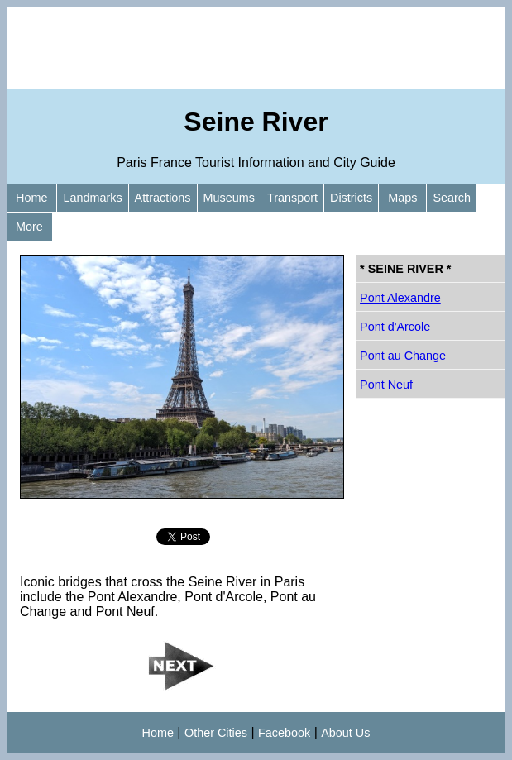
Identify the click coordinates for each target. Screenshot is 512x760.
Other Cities (215, 732)
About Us (345, 732)
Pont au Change (403, 355)
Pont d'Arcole (395, 326)
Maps (402, 197)
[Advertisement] (256, 48)
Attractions (163, 197)
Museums (229, 197)
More (29, 226)
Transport (292, 197)
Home (31, 197)
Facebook (284, 732)
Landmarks (92, 197)
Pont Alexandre (400, 297)
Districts (351, 197)
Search (452, 197)
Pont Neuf (386, 384)
